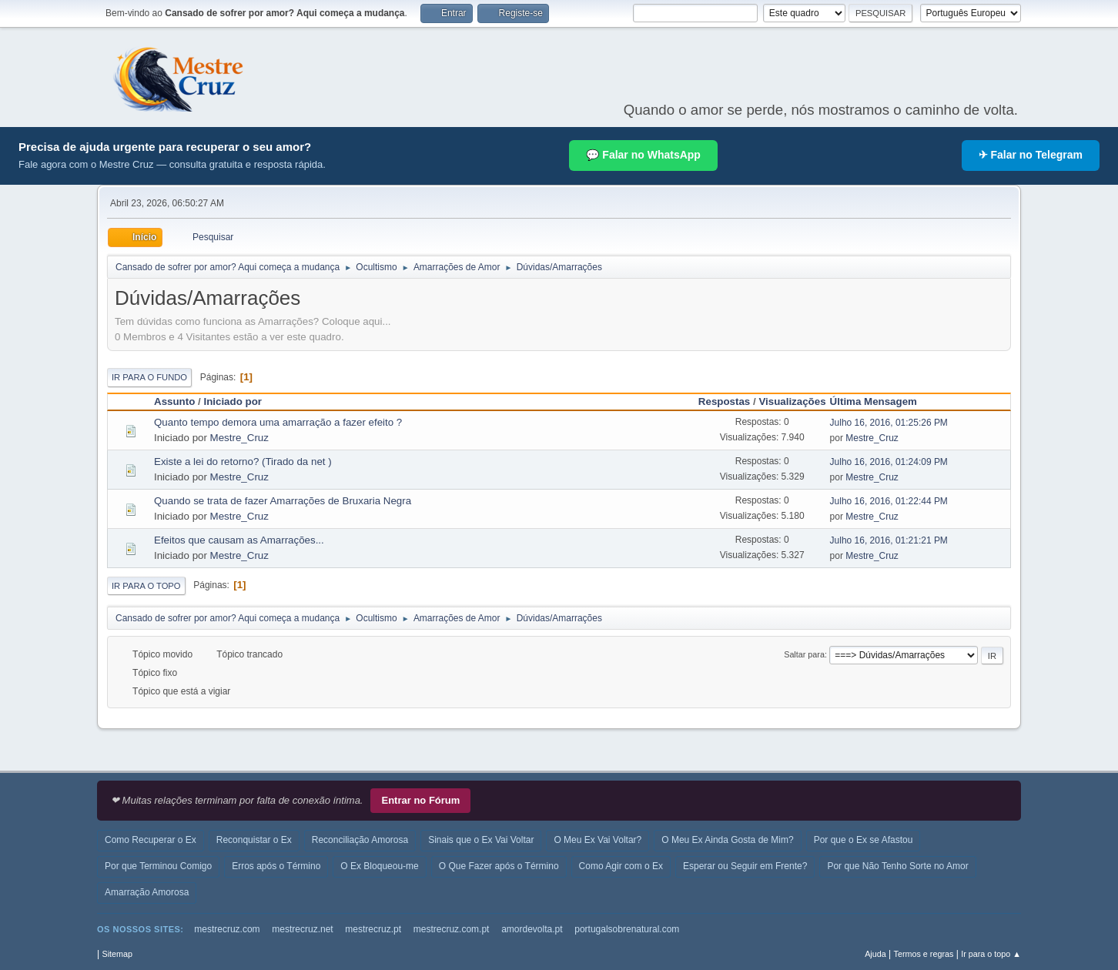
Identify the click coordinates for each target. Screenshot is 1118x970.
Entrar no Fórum (420, 800)
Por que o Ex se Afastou (863, 840)
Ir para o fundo (149, 377)
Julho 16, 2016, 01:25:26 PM (889, 422)
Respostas (724, 401)
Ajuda (875, 953)
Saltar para (804, 654)
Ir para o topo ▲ (991, 953)
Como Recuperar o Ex (150, 840)
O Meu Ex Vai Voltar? (597, 840)
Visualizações (791, 401)
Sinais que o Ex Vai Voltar (481, 840)
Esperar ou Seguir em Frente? (745, 866)
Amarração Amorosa (147, 892)
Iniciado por (232, 401)
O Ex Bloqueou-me (379, 866)
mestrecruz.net (302, 929)
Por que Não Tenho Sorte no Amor (897, 866)
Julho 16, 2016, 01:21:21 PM (889, 540)
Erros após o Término (276, 866)
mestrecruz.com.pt (451, 929)
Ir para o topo (146, 585)
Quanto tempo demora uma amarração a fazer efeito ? (278, 422)
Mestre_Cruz (239, 437)
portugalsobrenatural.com (626, 929)
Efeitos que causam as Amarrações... (239, 540)
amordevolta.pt (531, 929)
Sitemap (117, 953)
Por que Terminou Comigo (158, 866)
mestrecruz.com (226, 929)
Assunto (174, 401)
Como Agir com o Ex (621, 866)
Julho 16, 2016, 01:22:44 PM (889, 501)
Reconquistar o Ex (254, 840)
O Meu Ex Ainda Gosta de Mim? (727, 840)
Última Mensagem (880, 401)
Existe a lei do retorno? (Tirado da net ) (243, 461)
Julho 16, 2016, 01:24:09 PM (889, 462)
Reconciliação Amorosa (360, 840)
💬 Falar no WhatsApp (643, 155)
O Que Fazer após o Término (499, 866)
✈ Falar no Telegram (1031, 155)
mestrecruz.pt (373, 929)
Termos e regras (924, 953)
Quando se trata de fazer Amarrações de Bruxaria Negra (282, 501)
